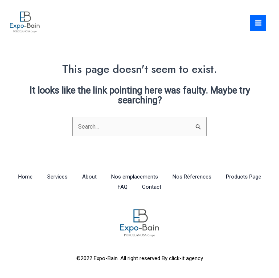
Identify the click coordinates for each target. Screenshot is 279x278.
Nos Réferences (192, 176)
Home (25, 176)
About (89, 176)
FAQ (123, 187)
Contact (151, 187)
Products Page (243, 176)
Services (57, 176)
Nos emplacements (134, 176)
